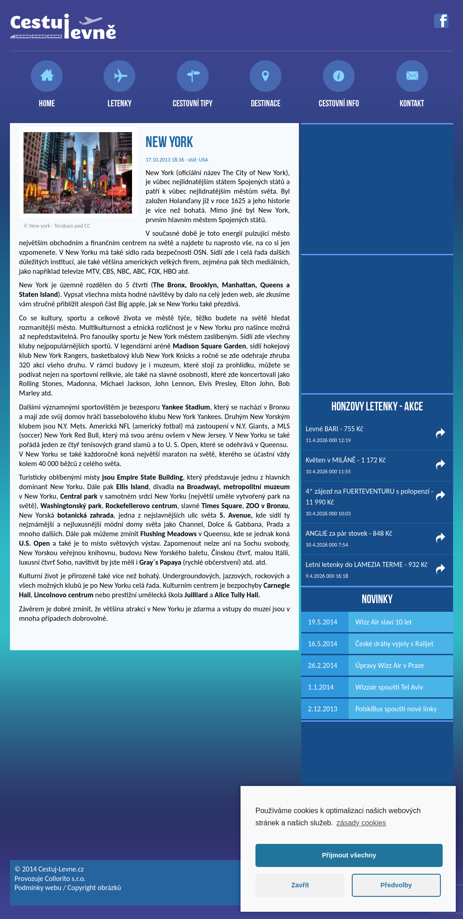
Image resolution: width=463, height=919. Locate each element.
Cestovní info (339, 99)
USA (203, 160)
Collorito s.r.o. (65, 878)
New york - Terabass (51, 226)
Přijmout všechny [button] (349, 855)
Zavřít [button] (300, 885)
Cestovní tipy (193, 99)
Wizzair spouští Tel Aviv (389, 687)
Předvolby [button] (396, 885)
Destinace (265, 99)
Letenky (120, 99)
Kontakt (412, 99)
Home (47, 99)
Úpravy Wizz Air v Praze (389, 665)
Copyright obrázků (94, 887)
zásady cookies (361, 823)
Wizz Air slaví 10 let (383, 622)
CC (87, 226)
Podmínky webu (37, 887)
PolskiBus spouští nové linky (396, 709)
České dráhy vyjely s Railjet (394, 643)
